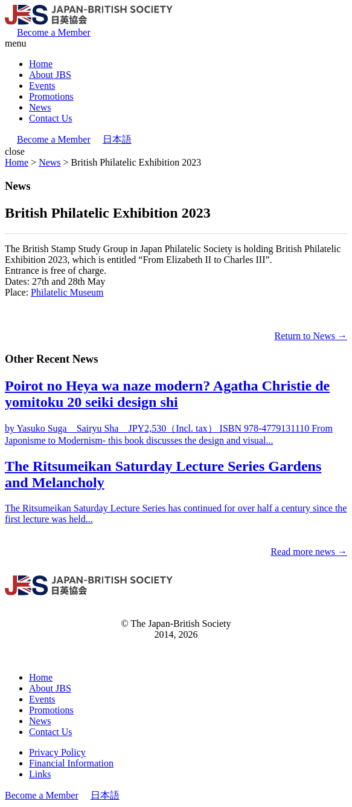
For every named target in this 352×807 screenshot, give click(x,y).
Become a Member (54, 32)
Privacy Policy (57, 752)
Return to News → (311, 336)
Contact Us (50, 118)
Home (41, 64)
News (40, 107)
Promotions (51, 96)
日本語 (117, 139)
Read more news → (308, 551)
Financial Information (71, 763)
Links (40, 774)
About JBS (50, 75)
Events (42, 85)
